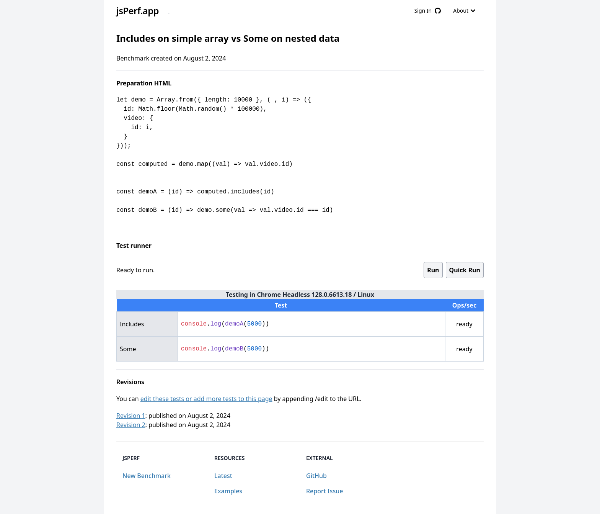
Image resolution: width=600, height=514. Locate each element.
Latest (223, 475)
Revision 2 (130, 425)
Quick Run (464, 270)
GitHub (316, 475)
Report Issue (324, 491)
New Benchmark (146, 475)
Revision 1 (130, 415)
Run (433, 270)
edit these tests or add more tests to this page (206, 399)
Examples (228, 491)
